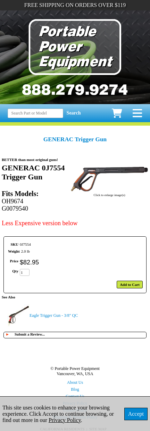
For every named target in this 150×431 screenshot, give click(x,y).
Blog (75, 389)
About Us (75, 382)
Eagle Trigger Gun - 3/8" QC (54, 315)
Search (74, 113)
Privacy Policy (65, 420)
